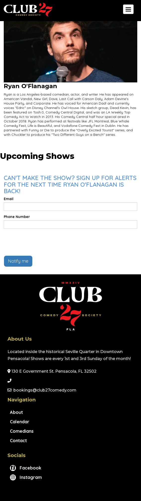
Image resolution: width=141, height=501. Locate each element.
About (16, 412)
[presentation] (41, 242)
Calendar (19, 422)
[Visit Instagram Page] (26, 477)
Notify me (18, 261)
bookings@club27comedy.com (44, 390)
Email (8, 199)
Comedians (22, 431)
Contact (18, 440)
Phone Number (17, 217)
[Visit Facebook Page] (25, 468)
